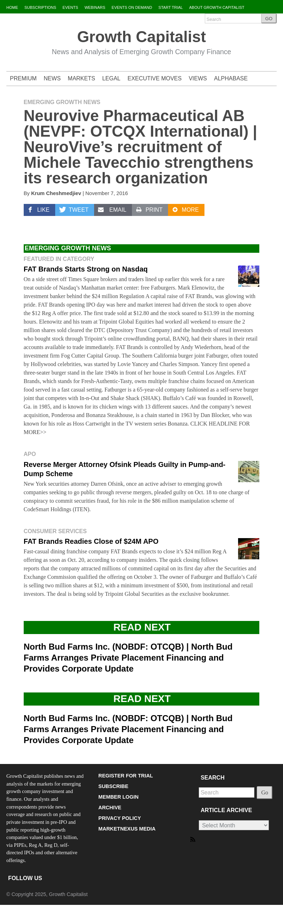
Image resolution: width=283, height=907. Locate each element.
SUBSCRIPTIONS (40, 7)
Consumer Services (55, 531)
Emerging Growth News (62, 102)
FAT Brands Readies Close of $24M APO (91, 541)
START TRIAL (170, 7)
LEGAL (111, 78)
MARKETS (81, 78)
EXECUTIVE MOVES (155, 78)
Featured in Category (59, 259)
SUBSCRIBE (113, 786)
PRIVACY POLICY (119, 818)
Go (264, 792)
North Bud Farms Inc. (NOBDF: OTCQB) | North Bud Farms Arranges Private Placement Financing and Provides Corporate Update (128, 657)
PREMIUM (23, 78)
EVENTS (70, 7)
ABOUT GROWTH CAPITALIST (216, 7)
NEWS (52, 78)
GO (268, 18)
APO (30, 454)
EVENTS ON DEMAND (132, 7)
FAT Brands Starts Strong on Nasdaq (86, 269)
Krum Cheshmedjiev (56, 193)
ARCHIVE (109, 807)
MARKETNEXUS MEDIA (127, 829)
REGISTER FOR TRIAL (125, 775)
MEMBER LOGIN (118, 797)
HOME (12, 7)
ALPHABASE (231, 78)
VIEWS (198, 78)
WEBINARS (95, 7)
